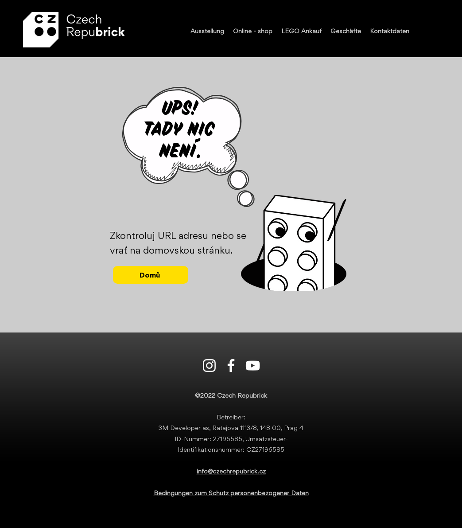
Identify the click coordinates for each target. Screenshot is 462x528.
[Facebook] (231, 365)
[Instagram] (209, 365)
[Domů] (150, 275)
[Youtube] (252, 365)
